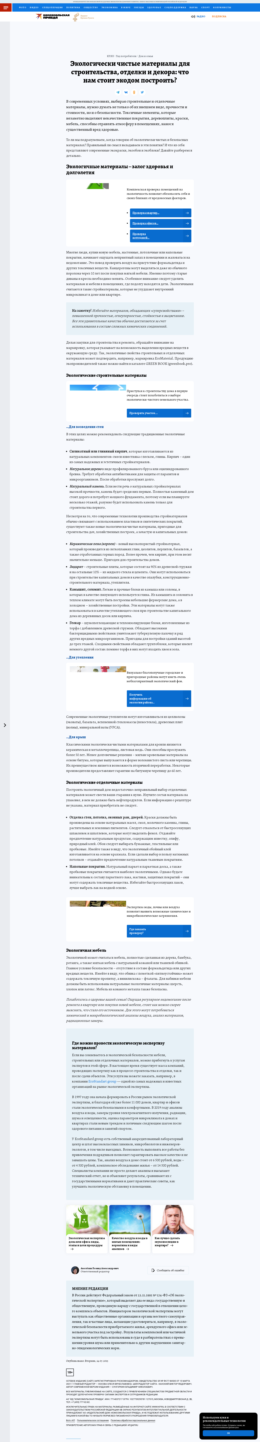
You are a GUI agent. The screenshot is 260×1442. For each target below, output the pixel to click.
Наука (193, 7)
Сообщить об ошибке (170, 1270)
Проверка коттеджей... (140, 236)
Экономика (109, 7)
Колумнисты (222, 7)
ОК (228, 1433)
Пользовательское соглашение (93, 1420)
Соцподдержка (175, 7)
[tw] (142, 92)
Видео (34, 7)
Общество (91, 7)
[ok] (134, 92)
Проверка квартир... (145, 213)
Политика (73, 7)
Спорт (205, 7)
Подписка (219, 16)
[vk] (126, 92)
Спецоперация (52, 7)
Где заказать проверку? (137, 931)
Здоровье (154, 7)
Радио (201, 16)
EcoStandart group (102, 1081)
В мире (125, 7)
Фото (22, 7)
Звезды (139, 7)
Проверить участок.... (143, 413)
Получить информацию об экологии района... (142, 698)
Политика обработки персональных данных (133, 1420)
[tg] (118, 92)
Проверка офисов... (145, 223)
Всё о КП (70, 1420)
